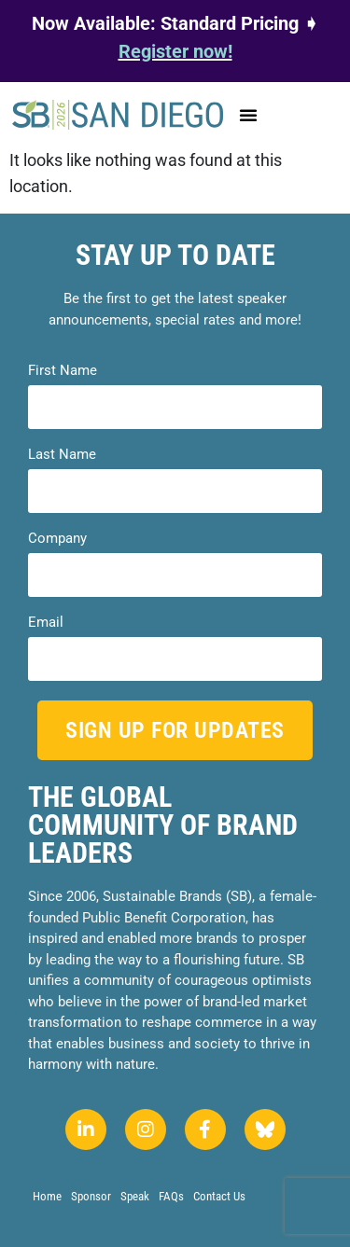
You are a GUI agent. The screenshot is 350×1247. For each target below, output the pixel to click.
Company (57, 539)
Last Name (62, 455)
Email (45, 623)
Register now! (175, 51)
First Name (62, 371)
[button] (248, 115)
